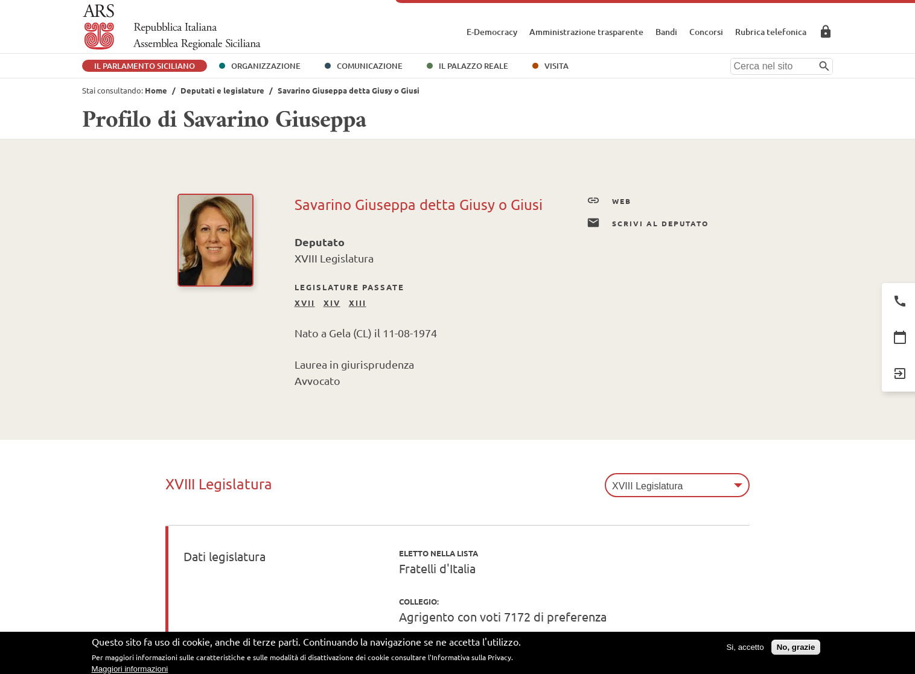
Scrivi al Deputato (648, 223)
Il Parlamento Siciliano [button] (144, 65)
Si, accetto (745, 649)
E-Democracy (492, 31)
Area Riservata (825, 31)
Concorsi (706, 31)
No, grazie (796, 649)
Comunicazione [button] (370, 65)
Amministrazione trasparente (586, 31)
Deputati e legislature (222, 90)
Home (156, 90)
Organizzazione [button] (266, 65)
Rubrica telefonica (770, 31)
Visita (556, 65)
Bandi (666, 31)
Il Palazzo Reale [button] (473, 65)
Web (609, 201)
